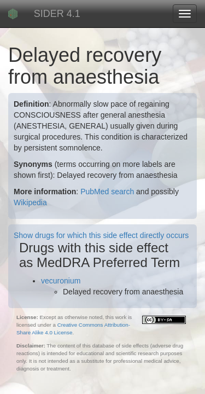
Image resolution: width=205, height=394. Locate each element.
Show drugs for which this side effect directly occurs (101, 235)
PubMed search (107, 191)
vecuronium (60, 280)
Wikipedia (30, 202)
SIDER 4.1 (57, 13)
